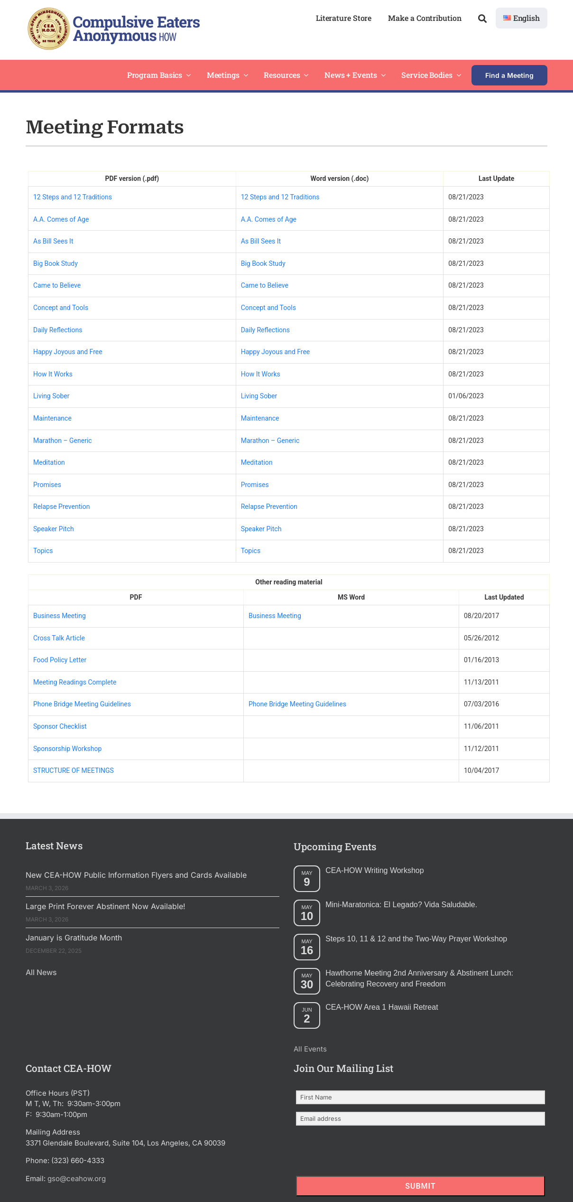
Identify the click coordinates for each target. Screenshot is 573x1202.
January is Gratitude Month (74, 937)
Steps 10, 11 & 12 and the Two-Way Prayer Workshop (416, 939)
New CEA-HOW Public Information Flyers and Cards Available (136, 875)
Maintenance (52, 418)
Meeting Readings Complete (74, 682)
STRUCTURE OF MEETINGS (73, 770)
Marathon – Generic (62, 440)
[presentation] (354, 1151)
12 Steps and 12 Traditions (72, 197)
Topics (43, 550)
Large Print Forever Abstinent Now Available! (105, 906)
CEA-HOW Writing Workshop (374, 870)
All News (41, 972)
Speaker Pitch (53, 529)
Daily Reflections (57, 330)
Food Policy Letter (59, 660)
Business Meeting (59, 616)
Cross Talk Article (59, 638)
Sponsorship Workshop (67, 748)
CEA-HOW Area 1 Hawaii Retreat (381, 1007)
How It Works (53, 374)
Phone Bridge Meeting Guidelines (82, 704)
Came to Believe (57, 285)
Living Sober (51, 396)
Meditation (49, 462)
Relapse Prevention (61, 506)
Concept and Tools (60, 307)
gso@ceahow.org (76, 1178)
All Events (310, 1048)
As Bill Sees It (53, 241)
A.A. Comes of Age (61, 219)
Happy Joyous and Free (67, 352)
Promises (47, 484)
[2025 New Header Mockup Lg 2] (113, 11)
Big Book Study (55, 263)
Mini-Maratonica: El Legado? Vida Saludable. (401, 905)
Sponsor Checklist (60, 726)
